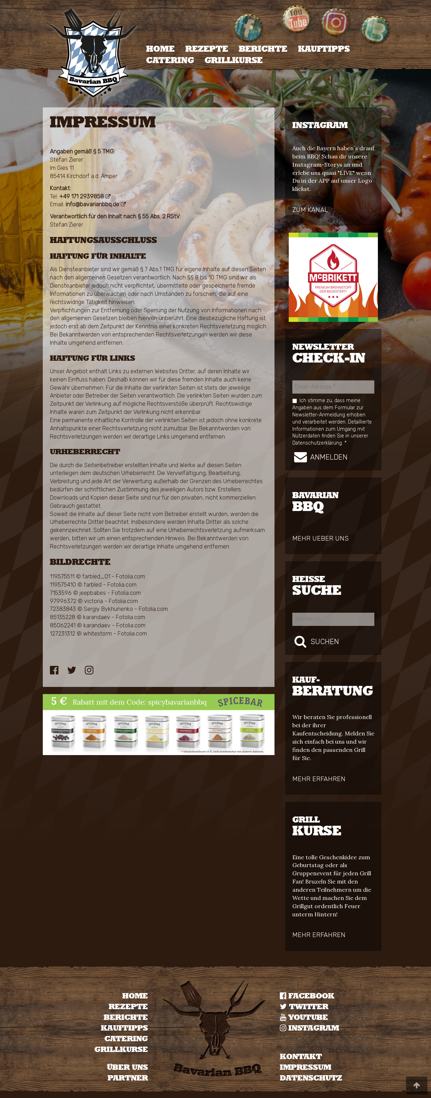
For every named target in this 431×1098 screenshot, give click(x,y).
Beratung (333, 687)
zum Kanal (310, 210)
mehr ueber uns (320, 538)
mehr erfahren (318, 779)
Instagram (309, 1028)
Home (160, 49)
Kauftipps (324, 49)
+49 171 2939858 (81, 196)
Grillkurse (234, 61)
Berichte (263, 49)
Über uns (127, 1067)
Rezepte (206, 49)
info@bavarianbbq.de (92, 204)
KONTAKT (301, 1057)
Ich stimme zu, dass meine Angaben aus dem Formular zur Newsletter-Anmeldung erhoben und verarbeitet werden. (332, 422)
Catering (170, 61)
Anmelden (320, 456)
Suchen (315, 641)
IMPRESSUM (305, 1067)
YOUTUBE (304, 1017)
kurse (333, 827)
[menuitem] (160, 49)
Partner (128, 1078)
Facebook (307, 996)
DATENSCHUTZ (311, 1078)
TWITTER (304, 1007)
